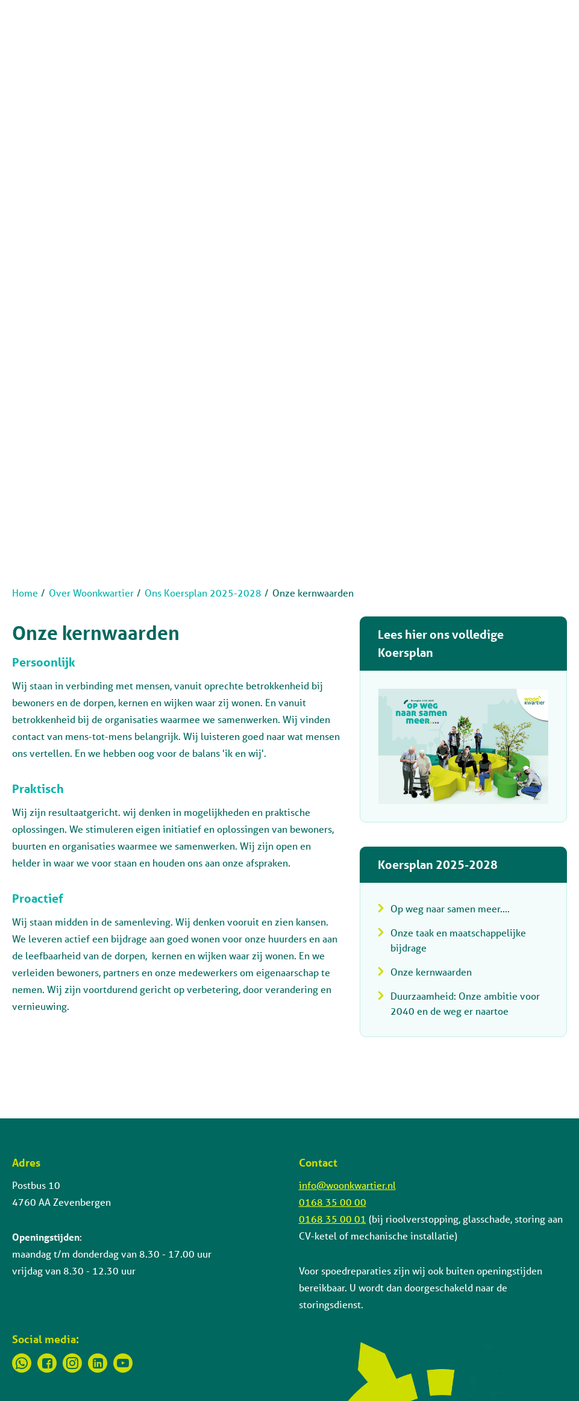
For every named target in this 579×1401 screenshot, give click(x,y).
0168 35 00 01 (332, 1218)
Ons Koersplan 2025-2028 (203, 592)
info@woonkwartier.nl (347, 1185)
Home (25, 592)
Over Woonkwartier (91, 592)
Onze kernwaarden (431, 971)
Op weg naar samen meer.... (450, 908)
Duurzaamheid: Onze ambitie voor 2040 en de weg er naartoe (465, 1003)
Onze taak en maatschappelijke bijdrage (458, 940)
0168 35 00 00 (332, 1202)
